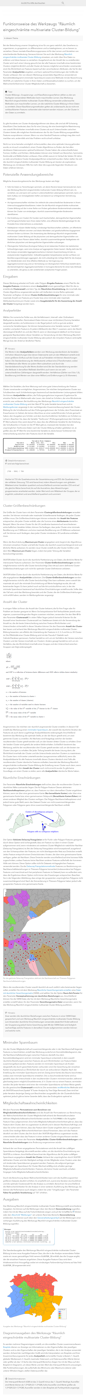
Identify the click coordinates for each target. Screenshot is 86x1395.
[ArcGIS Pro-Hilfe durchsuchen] (41, 3)
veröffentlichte (63, 1087)
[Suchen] (63, 3)
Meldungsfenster (10, 407)
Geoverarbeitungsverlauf (48, 1217)
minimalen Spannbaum (38, 730)
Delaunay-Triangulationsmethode (41, 866)
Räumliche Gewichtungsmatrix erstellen (54, 990)
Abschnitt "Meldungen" (22, 1215)
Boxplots (7, 1346)
